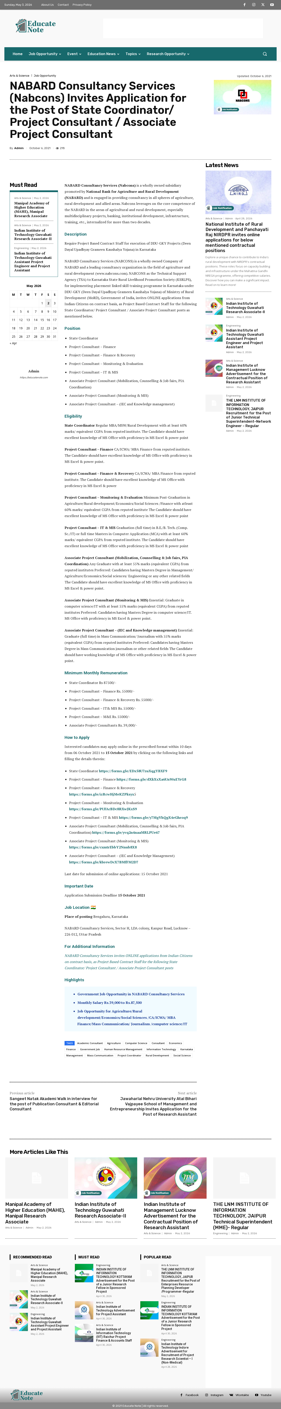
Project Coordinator (129, 1055)
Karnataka (186, 1049)
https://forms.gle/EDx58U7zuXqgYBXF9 (133, 771)
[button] (264, 53)
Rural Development (157, 1055)
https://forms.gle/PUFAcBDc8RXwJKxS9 (103, 808)
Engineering (21, 248)
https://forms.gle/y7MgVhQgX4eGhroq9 (153, 817)
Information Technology (161, 1049)
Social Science (182, 1055)
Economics (175, 1043)
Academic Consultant (90, 1043)
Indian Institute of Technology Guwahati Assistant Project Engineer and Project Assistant (33, 261)
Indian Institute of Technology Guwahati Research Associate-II (33, 234)
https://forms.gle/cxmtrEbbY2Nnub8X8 (103, 847)
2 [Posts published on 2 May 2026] (48, 303)
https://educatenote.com (34, 377)
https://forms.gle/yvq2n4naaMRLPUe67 (126, 832)
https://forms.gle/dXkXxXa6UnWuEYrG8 (151, 779)
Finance (71, 1049)
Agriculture (114, 1043)
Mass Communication (100, 1055)
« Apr (13, 343)
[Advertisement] (183, 28)
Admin (19, 148)
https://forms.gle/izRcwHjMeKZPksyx (101, 794)
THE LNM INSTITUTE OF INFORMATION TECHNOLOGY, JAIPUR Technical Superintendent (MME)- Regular (242, 1215)
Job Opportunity (45, 75)
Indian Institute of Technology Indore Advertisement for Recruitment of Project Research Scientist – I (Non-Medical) (177, 1353)
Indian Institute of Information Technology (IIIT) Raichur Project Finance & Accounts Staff (114, 1335)
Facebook (192, 1395)
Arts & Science (19, 75)
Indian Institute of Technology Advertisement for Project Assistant (115, 1310)
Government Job (90, 1049)
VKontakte (242, 1395)
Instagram (217, 1395)
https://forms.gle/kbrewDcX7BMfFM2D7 (103, 862)
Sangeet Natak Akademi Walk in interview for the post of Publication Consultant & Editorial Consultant (54, 1103)
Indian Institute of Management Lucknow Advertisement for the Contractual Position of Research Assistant (247, 373)
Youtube (266, 1395)
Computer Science (136, 1043)
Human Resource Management (123, 1049)
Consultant (158, 1043)
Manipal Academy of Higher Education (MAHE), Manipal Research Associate (31, 209)
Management (74, 1055)
